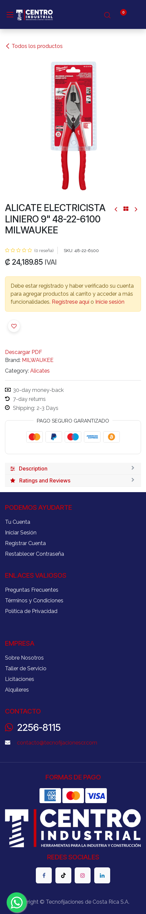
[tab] (73, 469)
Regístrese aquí (70, 302)
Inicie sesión (109, 302)
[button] (14, 326)
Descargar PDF (23, 352)
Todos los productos (34, 46)
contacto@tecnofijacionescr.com (57, 743)
